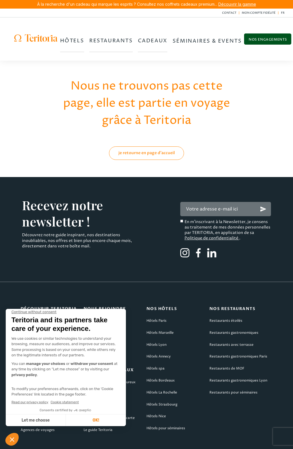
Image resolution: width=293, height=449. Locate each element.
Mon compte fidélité (259, 12)
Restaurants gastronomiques (233, 313)
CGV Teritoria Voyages (131, 440)
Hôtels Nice (156, 396)
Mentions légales (21, 440)
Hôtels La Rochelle (161, 372)
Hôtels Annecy (158, 336)
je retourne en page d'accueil (146, 133)
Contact (229, 12)
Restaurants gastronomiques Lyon (238, 360)
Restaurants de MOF (226, 348)
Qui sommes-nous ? (37, 301)
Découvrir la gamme (237, 4)
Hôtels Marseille (160, 313)
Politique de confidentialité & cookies (208, 440)
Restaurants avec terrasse (231, 325)
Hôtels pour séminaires (165, 408)
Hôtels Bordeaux (160, 360)
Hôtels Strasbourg (161, 384)
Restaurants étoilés (225, 301)
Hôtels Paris (156, 301)
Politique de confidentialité (212, 218)
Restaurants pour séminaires (233, 372)
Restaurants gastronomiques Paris (238, 336)
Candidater (93, 301)
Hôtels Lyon (156, 325)
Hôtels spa (155, 348)
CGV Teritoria (73, 440)
